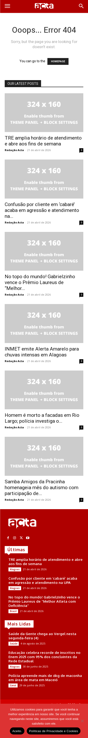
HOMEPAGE (58, 61)
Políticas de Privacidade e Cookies (53, 731)
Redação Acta (14, 150)
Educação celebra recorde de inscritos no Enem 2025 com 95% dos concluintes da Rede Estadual (44, 656)
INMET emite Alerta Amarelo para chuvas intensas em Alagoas (42, 352)
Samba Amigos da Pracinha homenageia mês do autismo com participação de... (41, 487)
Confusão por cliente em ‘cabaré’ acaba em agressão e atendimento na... (42, 210)
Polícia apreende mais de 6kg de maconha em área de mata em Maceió (45, 677)
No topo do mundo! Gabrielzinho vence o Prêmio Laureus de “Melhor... (40, 282)
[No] (82, 720)
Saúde (13, 643)
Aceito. (17, 731)
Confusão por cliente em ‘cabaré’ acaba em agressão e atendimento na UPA (42, 580)
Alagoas (15, 569)
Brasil (13, 611)
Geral (13, 685)
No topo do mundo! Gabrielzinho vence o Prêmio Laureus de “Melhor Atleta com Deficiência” (44, 601)
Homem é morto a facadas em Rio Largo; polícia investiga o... (42, 418)
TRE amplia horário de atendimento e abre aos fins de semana (43, 141)
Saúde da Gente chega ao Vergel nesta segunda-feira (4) (42, 636)
